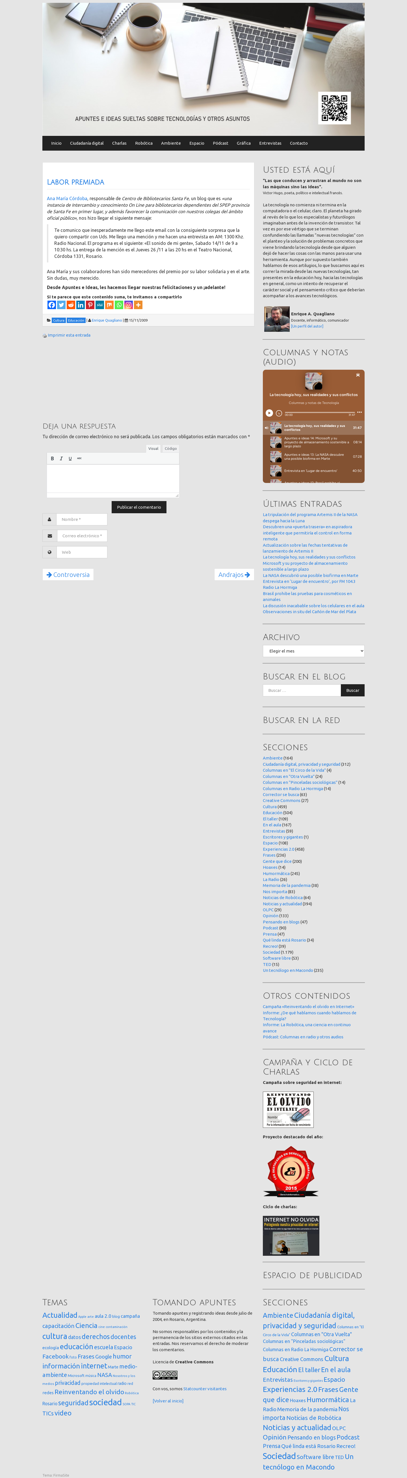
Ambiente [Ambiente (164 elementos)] (278, 1315)
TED (267, 964)
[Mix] (109, 305)
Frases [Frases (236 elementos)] (328, 1389)
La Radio (271, 879)
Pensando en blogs (281, 921)
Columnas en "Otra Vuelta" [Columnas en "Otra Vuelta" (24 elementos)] (321, 1334)
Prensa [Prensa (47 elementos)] (271, 1446)
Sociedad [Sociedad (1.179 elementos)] (279, 1456)
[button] (52, 458)
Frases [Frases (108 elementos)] (86, 1356)
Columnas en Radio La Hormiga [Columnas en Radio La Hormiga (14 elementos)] (295, 1349)
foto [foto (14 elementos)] (73, 1357)
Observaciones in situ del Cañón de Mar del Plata (309, 611)
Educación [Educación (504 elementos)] (280, 1369)
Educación (272, 812)
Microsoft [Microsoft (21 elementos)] (76, 1375)
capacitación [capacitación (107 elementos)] (58, 1326)
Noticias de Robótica (283, 897)
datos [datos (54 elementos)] (74, 1337)
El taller (270, 818)
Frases (269, 855)
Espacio (196, 143)
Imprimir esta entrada (69, 335)
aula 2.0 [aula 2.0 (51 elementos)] (103, 1316)
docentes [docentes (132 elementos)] (123, 1336)
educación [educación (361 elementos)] (76, 1346)
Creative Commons (281, 800)
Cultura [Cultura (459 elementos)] (336, 1358)
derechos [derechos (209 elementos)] (96, 1336)
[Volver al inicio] (168, 1400)
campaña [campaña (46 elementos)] (130, 1316)
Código (171, 448)
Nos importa (275, 891)
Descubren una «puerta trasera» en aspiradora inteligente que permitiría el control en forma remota (307, 532)
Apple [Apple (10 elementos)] (82, 1316)
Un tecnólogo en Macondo (288, 970)
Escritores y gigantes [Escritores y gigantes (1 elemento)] (308, 1380)
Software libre (277, 958)
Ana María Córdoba (67, 198)
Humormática (276, 873)
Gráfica (244, 143)
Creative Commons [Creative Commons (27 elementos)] (301, 1359)
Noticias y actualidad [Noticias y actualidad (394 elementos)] (297, 1427)
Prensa (270, 934)
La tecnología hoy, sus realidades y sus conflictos (309, 557)
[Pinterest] (90, 305)
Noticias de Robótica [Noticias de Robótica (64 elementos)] (313, 1418)
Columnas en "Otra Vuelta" (289, 776)
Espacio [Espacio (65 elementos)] (123, 1347)
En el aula (272, 824)
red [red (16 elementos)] (130, 1383)
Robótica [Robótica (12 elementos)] (132, 1393)
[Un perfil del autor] (307, 326)
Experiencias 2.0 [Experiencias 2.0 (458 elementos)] (290, 1389)
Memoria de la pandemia (287, 885)
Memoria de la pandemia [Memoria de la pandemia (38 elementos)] (307, 1409)
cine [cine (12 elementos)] (101, 1327)
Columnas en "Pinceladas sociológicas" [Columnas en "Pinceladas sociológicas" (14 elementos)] (304, 1341)
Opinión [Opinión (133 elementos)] (275, 1437)
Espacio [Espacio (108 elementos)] (334, 1379)
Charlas (119, 143)
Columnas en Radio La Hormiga (293, 788)
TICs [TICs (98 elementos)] (48, 1413)
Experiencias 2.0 (278, 849)
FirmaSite (61, 1475)
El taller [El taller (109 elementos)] (309, 1369)
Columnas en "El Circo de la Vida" (294, 770)
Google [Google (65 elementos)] (103, 1356)
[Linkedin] (80, 305)
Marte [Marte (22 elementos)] (113, 1367)
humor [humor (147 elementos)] (122, 1356)
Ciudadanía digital (87, 143)
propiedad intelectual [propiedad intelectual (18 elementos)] (99, 1383)
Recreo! (270, 946)
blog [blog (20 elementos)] (116, 1316)
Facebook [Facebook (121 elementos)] (55, 1356)
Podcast (270, 927)
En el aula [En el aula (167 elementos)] (336, 1369)
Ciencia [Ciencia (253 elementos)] (86, 1325)
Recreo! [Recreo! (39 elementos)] (346, 1446)
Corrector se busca (281, 794)
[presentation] (52, 458)
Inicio (56, 143)
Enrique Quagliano (107, 320)
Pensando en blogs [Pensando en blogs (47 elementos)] (311, 1437)
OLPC (268, 909)
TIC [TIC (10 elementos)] (133, 1404)
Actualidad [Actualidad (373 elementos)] (59, 1315)
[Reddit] (71, 305)
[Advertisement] (84, 379)
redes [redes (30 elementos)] (48, 1392)
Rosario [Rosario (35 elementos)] (49, 1403)
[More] (138, 305)
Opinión (270, 915)
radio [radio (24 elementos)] (122, 1383)
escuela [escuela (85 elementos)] (103, 1347)
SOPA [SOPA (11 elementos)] (126, 1404)
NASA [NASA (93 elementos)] (104, 1375)
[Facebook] (51, 305)
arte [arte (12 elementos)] (90, 1316)
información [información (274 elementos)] (61, 1366)
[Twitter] (61, 305)
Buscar (352, 690)
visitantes (217, 1388)
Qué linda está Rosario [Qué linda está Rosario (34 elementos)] (308, 1446)
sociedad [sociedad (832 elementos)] (105, 1402)
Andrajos (234, 574)
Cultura (270, 806)
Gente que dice (277, 861)
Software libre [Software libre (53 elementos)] (315, 1457)
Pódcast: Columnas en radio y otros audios (303, 1036)
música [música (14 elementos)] (90, 1376)
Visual (153, 448)
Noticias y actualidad (282, 903)
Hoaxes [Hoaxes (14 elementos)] (298, 1400)
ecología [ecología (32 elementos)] (50, 1347)
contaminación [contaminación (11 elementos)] (116, 1327)
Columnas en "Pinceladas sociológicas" (300, 782)
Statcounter (195, 1388)
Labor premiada (75, 182)
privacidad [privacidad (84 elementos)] (68, 1383)
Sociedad (271, 952)
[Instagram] (128, 305)
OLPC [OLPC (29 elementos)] (339, 1428)
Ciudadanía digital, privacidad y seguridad (301, 764)
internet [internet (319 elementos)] (94, 1366)
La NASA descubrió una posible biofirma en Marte (310, 575)
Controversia (68, 574)
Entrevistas (270, 143)
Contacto (299, 143)
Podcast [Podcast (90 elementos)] (348, 1437)
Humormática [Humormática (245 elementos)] (328, 1400)
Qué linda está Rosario (284, 940)
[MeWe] (100, 305)
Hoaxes (270, 867)
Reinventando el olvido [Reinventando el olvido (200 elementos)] (89, 1391)
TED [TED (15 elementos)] (339, 1457)
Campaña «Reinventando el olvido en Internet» (308, 1006)
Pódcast (220, 143)
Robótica (144, 143)
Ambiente (171, 143)
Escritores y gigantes (283, 837)
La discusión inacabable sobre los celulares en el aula (313, 605)
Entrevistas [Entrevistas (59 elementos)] (278, 1379)
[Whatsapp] (119, 305)
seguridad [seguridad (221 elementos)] (73, 1402)
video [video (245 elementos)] (63, 1413)
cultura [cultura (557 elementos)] (54, 1336)
